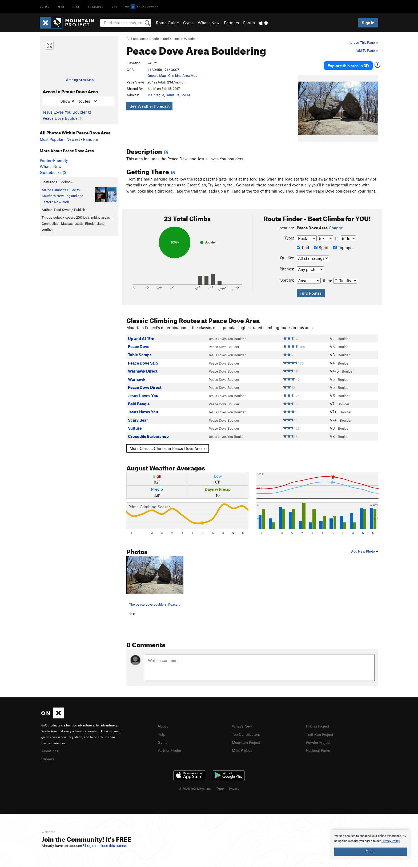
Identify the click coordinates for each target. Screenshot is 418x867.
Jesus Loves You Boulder (65, 112)
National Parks (319, 745)
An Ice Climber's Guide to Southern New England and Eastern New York (62, 196)
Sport (321, 243)
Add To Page (367, 50)
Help (162, 729)
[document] (370, 844)
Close (370, 851)
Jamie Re (172, 95)
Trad (303, 243)
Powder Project (319, 737)
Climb (45, 6)
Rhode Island (159, 39)
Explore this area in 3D (353, 63)
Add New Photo (364, 547)
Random (90, 139)
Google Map (156, 75)
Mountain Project (247, 737)
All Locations (136, 39)
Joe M (151, 88)
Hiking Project (318, 722)
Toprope (342, 243)
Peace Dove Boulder (61, 118)
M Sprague (155, 95)
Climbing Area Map (79, 80)
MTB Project (243, 745)
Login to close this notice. (106, 846)
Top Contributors (247, 729)
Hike (76, 6)
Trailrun (96, 6)
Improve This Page (362, 42)
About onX (51, 746)
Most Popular (51, 139)
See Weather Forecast (150, 106)
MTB (61, 6)
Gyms (188, 22)
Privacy (234, 784)
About (163, 722)
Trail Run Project (321, 729)
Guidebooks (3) (54, 172)
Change (336, 223)
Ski (114, 6)
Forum (249, 22)
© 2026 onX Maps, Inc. (195, 784)
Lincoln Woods (183, 39)
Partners (231, 22)
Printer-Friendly (54, 160)
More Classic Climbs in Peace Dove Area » (168, 444)
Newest (73, 139)
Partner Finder (170, 745)
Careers (48, 754)
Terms (220, 784)
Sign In (368, 22)
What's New (209, 22)
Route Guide (167, 22)
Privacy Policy (390, 841)
